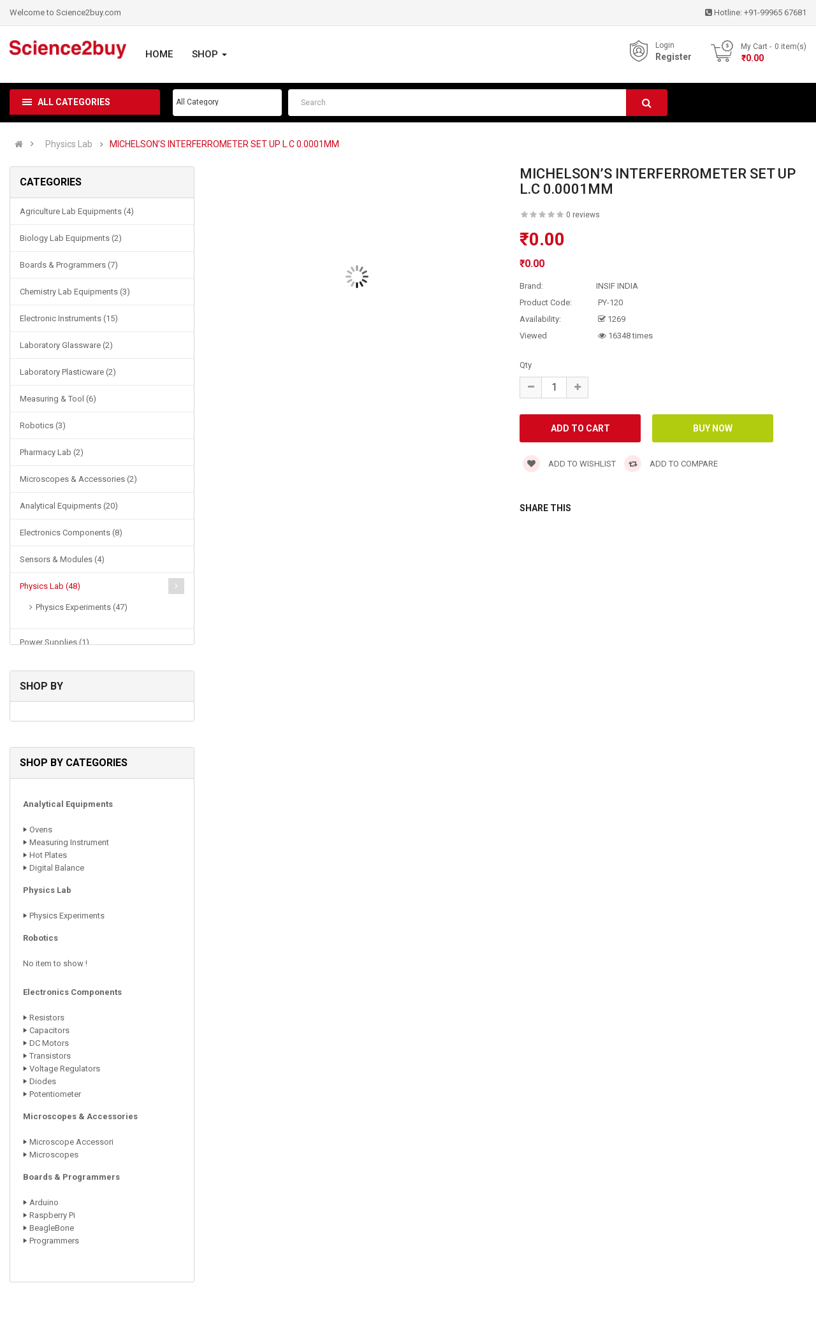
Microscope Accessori (71, 1142)
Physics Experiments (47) (81, 607)
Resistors (46, 1017)
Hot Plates (48, 855)
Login (664, 45)
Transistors (50, 1056)
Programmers (54, 1240)
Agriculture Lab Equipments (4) (77, 211)
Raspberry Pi (52, 1215)
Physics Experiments (67, 915)
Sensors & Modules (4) (62, 559)
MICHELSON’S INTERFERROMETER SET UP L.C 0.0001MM (224, 144)
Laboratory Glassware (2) (66, 345)
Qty (526, 365)
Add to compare (671, 463)
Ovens (40, 829)
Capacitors (49, 1030)
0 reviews (583, 214)
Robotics (40, 938)
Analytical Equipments (68, 804)
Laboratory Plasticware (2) (68, 372)
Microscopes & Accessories (80, 1116)
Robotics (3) (43, 425)
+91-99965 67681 (775, 12)
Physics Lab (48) (50, 586)
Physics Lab (68, 144)
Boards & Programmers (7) (69, 265)
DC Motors (49, 1043)
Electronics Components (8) (71, 532)
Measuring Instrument (69, 842)
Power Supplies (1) (54, 642)
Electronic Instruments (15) (69, 318)
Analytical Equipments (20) (69, 506)
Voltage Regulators (64, 1068)
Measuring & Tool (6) (58, 398)
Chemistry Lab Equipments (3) (75, 291)
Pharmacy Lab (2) (52, 452)
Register (673, 57)
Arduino (44, 1202)
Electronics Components (72, 992)
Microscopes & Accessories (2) (78, 479)
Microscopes (53, 1154)
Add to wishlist (569, 463)
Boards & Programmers (71, 1177)
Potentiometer (55, 1094)
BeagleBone (51, 1228)
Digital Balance (56, 868)
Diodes (42, 1081)
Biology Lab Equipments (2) (71, 238)
